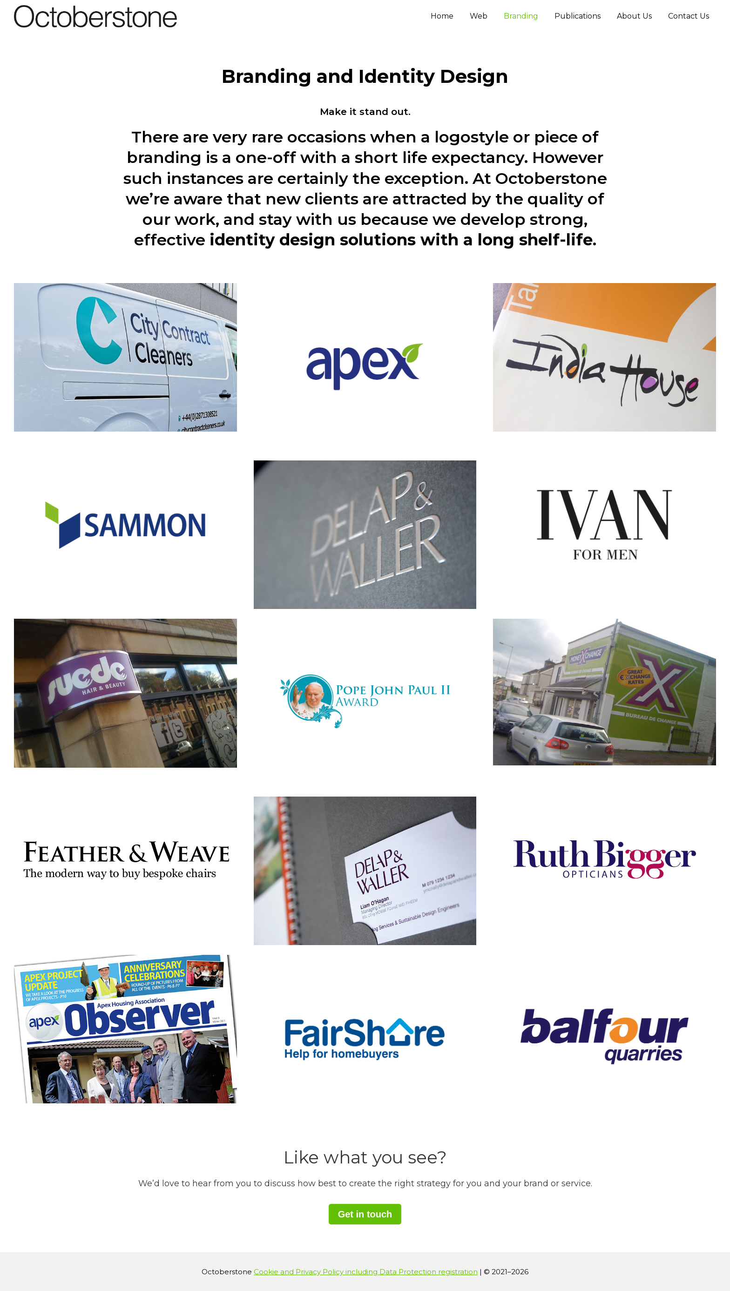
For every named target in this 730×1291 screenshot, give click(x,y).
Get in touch (365, 1214)
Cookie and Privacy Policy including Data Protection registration (366, 1271)
